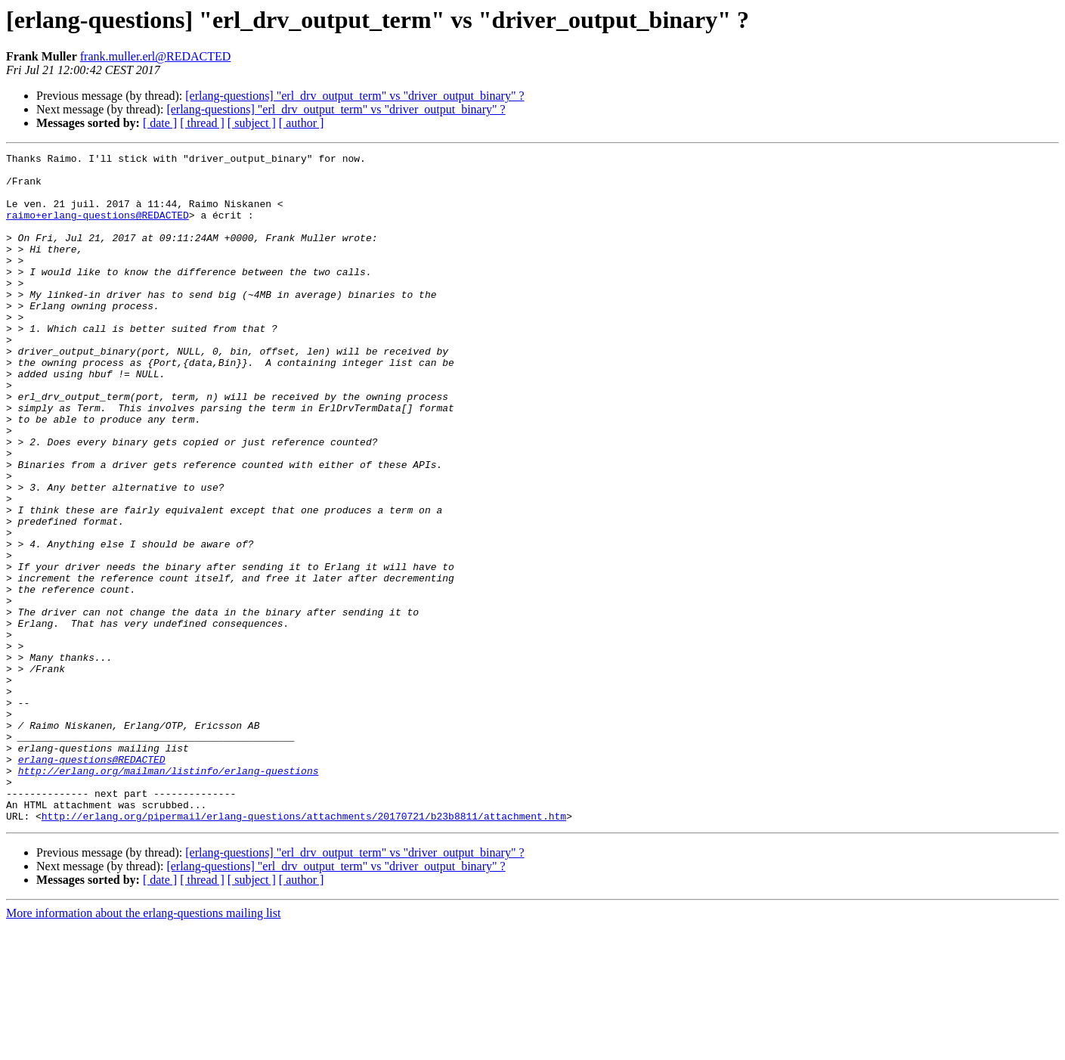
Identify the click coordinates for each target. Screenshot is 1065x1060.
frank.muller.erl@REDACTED (155, 56)
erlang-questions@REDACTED (92, 881)
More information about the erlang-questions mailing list (143, 1046)
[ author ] (301, 122)
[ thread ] (202, 122)
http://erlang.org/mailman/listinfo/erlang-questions (168, 895)
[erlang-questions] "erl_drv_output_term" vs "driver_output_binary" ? (354, 95)
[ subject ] (252, 122)
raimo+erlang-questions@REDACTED (97, 228)
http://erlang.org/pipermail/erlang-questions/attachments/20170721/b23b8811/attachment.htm (304, 949)
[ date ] (160, 122)
